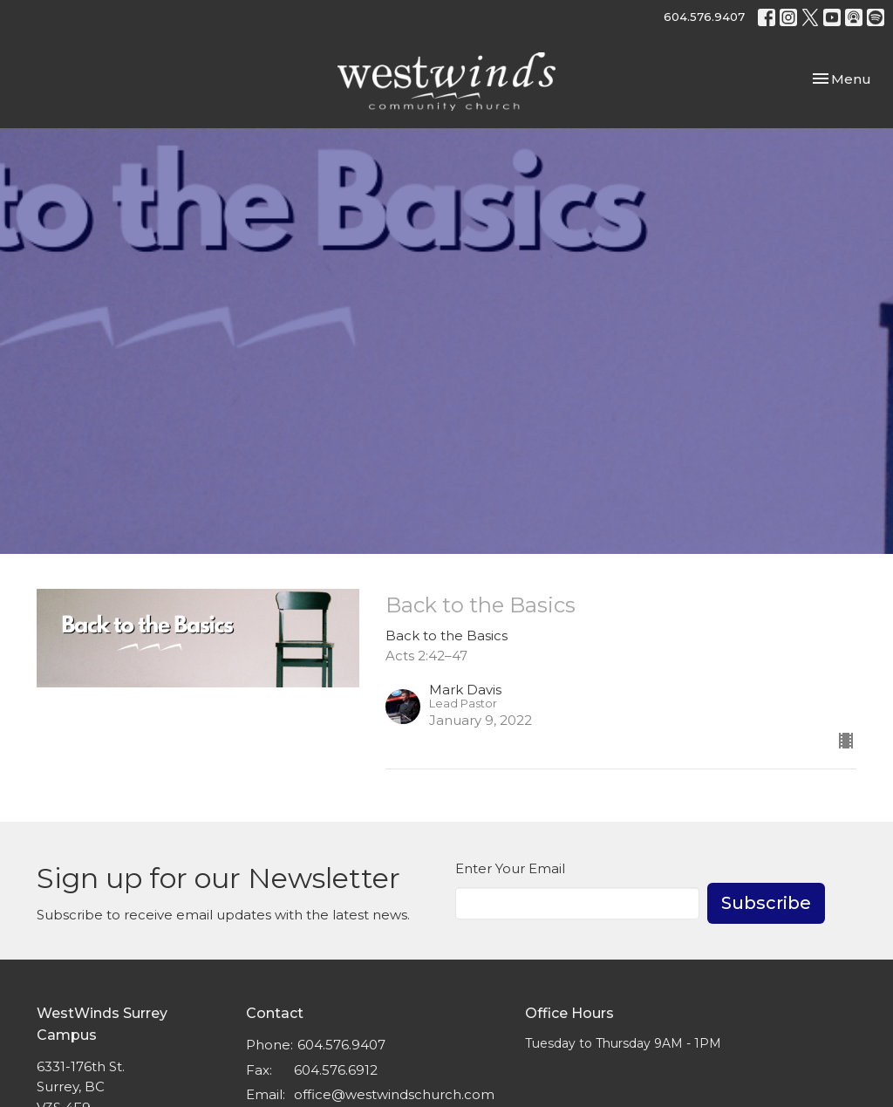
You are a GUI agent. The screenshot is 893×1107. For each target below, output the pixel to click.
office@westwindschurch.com (394, 1094)
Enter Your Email (510, 868)
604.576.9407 (704, 17)
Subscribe (766, 902)
